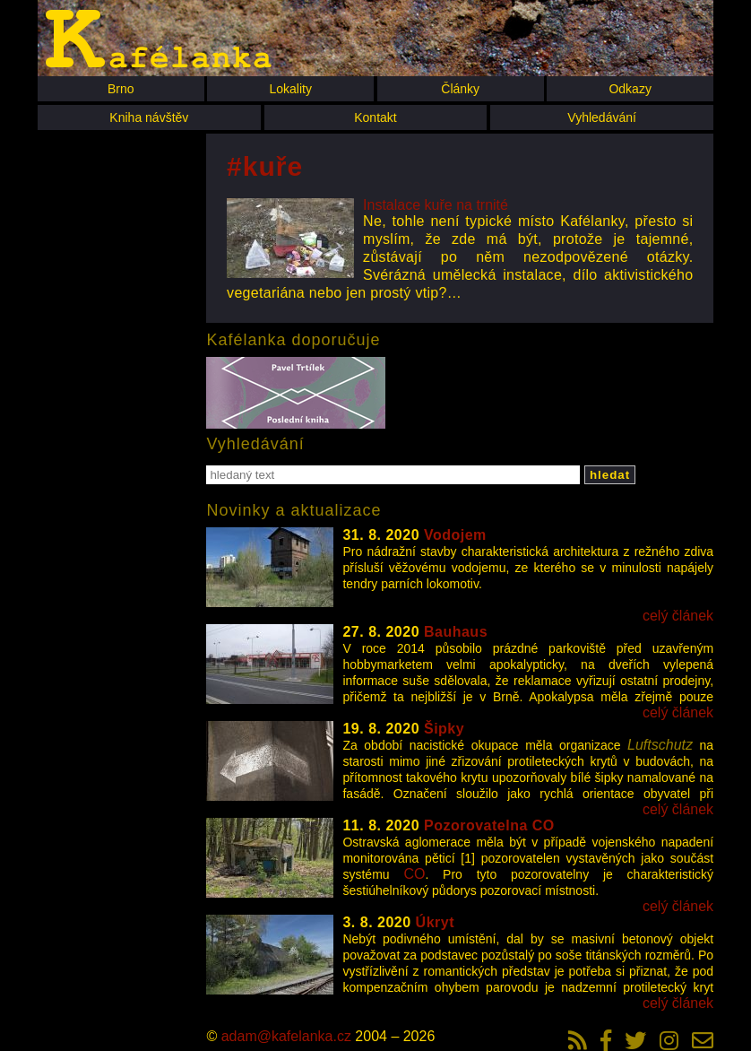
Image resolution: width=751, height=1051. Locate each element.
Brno (121, 89)
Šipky (444, 728)
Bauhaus (456, 631)
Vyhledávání (601, 117)
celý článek (678, 615)
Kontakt (375, 117)
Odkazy (630, 89)
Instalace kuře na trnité (435, 205)
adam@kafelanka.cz (286, 1036)
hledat (610, 475)
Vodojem (455, 535)
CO (414, 874)
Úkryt (435, 922)
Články (460, 89)
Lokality (290, 89)
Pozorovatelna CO (489, 825)
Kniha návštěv (148, 117)
